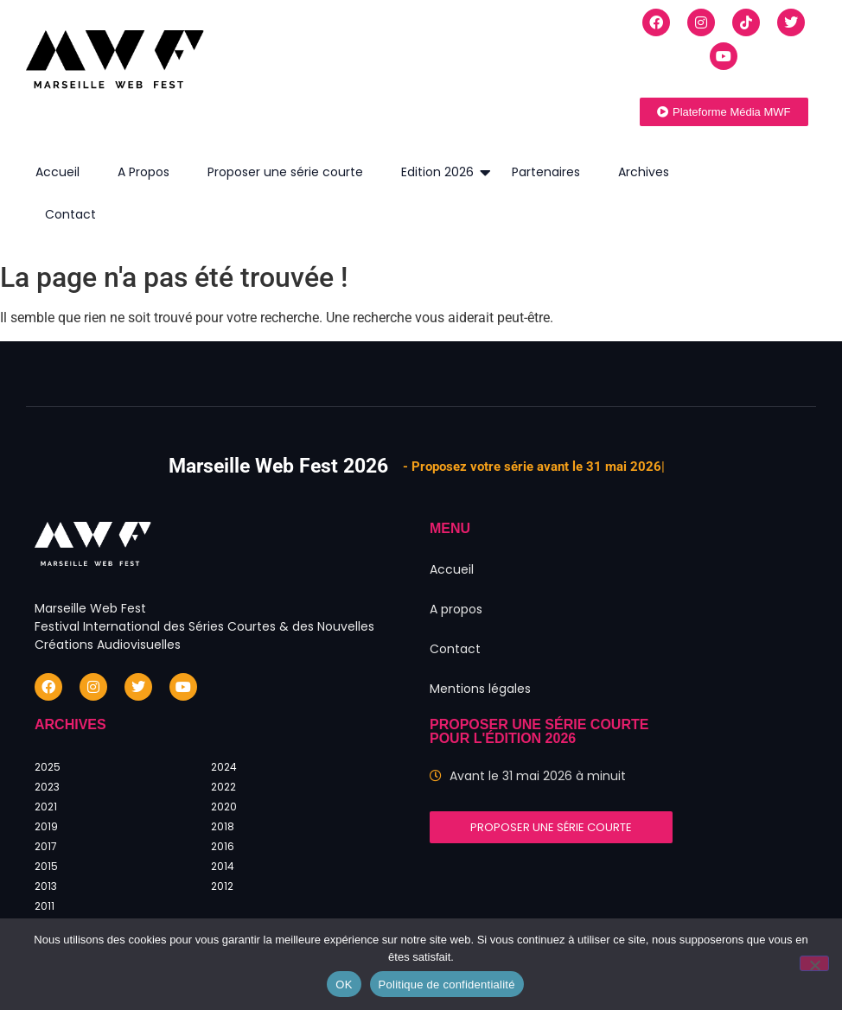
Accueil (57, 172)
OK (343, 984)
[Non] (814, 963)
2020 (224, 806)
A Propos (143, 172)
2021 (46, 806)
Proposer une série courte (285, 172)
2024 (224, 766)
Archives (643, 172)
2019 (46, 826)
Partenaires (546, 172)
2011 (44, 906)
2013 (46, 886)
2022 (223, 786)
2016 (222, 846)
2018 (222, 826)
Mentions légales (480, 688)
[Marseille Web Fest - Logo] (115, 64)
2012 (222, 886)
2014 (222, 866)
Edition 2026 (442, 172)
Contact (70, 214)
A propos (456, 609)
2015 (46, 866)
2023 (47, 786)
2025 (48, 766)
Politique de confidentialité (447, 984)
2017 (46, 846)
